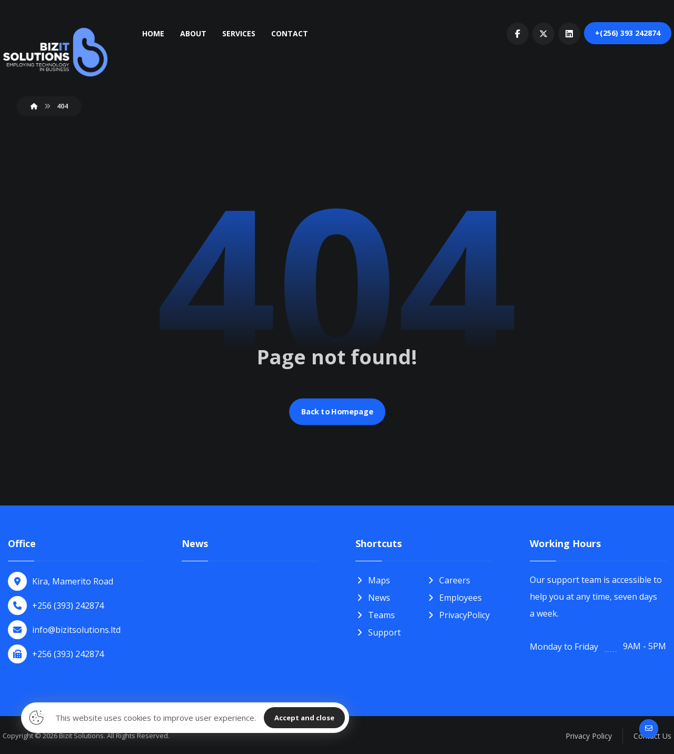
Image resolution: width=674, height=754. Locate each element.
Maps (372, 580)
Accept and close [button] (304, 717)
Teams (375, 614)
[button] (518, 34)
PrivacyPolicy (458, 614)
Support (378, 631)
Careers (448, 580)
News (372, 597)
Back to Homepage (337, 411)
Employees (454, 597)
